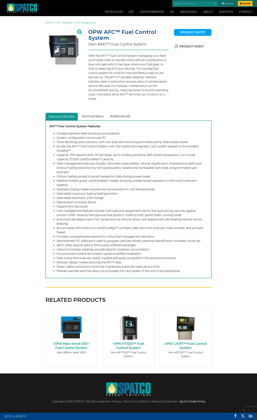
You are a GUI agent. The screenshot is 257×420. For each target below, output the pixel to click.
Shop (245, 3)
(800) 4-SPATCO (15, 416)
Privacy (116, 401)
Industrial (188, 11)
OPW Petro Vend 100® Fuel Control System (71, 346)
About (208, 11)
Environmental (152, 11)
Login (228, 3)
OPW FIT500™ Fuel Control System (128, 346)
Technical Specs (93, 116)
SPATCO (50, 22)
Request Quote (192, 32)
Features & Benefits (62, 116)
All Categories (65, 22)
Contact (246, 11)
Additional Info (120, 116)
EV (172, 11)
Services (226, 11)
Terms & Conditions (137, 401)
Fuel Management (85, 22)
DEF (131, 11)
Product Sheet (189, 46)
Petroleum (114, 11)
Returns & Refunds (164, 401)
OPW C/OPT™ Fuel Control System (186, 346)
